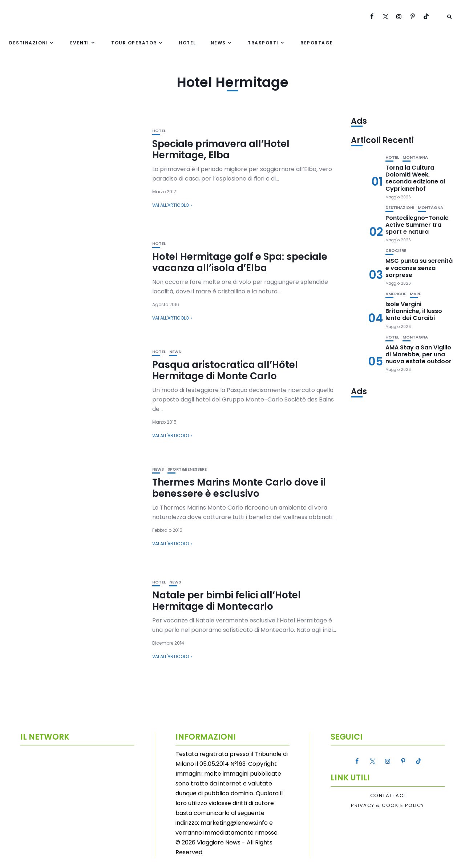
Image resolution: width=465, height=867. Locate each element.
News (218, 43)
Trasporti (263, 43)
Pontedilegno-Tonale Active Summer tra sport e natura (417, 225)
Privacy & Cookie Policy (387, 805)
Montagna (415, 157)
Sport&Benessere (187, 469)
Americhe (395, 294)
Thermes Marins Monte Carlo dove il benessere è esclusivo (239, 488)
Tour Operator (134, 43)
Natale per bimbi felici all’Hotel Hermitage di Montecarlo (226, 601)
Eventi (79, 43)
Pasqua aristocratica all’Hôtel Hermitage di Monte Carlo (225, 370)
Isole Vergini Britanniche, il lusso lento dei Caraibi (413, 311)
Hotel (187, 43)
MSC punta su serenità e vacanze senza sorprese (419, 268)
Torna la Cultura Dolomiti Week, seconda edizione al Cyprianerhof (415, 178)
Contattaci (387, 795)
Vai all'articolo (170, 205)
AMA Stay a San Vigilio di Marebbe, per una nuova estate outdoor (418, 354)
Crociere (395, 251)
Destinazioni (28, 43)
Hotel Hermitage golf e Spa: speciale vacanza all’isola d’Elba (239, 262)
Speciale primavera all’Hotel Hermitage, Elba (221, 149)
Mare (415, 294)
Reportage (316, 43)
